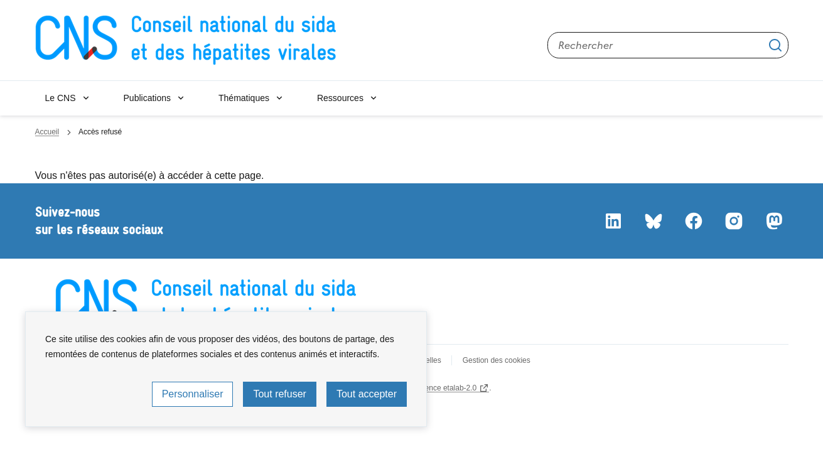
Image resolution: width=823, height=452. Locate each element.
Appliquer (775, 45)
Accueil (47, 131)
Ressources (340, 98)
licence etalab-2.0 (446, 388)
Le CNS (60, 98)
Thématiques (243, 98)
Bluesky (653, 221)
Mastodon (773, 221)
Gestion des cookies (496, 360)
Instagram (733, 221)
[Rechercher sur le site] (668, 45)
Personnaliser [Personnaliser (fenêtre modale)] (192, 394)
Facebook (693, 221)
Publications (147, 98)
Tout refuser (279, 394)
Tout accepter (366, 394)
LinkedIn (613, 221)
